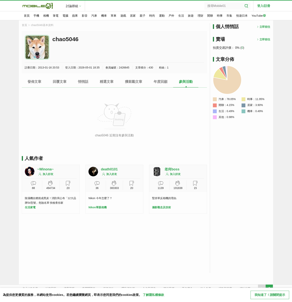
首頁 (27, 15)
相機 (46, 15)
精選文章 (107, 82)
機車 (104, 15)
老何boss (172, 169)
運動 (162, 15)
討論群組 (72, 6)
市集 (229, 15)
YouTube (258, 16)
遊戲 (123, 15)
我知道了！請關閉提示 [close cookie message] (270, 294)
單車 (113, 15)
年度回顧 (160, 82)
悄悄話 (83, 82)
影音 (85, 15)
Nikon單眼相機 (97, 207)
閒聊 (210, 15)
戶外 (171, 15)
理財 (200, 15)
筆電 (55, 15)
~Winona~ (45, 169)
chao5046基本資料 (42, 25)
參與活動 (186, 82)
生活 (181, 15)
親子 (142, 15)
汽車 (94, 15)
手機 (36, 15)
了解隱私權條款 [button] (153, 294)
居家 (133, 15)
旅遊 (191, 15)
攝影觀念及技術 (161, 207)
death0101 (109, 169)
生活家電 (30, 207)
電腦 (65, 15)
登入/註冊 (263, 5)
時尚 (152, 15)
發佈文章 (34, 82)
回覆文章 (60, 82)
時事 (220, 15)
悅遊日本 (242, 15)
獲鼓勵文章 (133, 82)
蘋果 (75, 15)
